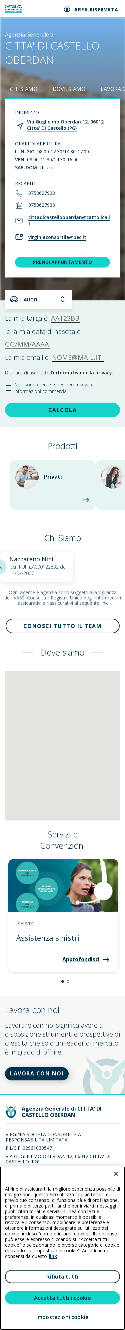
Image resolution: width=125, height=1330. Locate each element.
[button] (62, 981)
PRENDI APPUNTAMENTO (62, 262)
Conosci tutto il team (62, 626)
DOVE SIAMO (69, 89)
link (104, 603)
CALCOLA (62, 410)
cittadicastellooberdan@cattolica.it (69, 220)
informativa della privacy (82, 372)
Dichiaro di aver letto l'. (59, 372)
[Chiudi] (116, 1173)
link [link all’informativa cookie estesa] (53, 1256)
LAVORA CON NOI (37, 1073)
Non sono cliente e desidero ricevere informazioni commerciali (54, 387)
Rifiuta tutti (62, 1276)
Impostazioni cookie (62, 1317)
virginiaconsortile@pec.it (57, 237)
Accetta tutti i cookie (62, 1297)
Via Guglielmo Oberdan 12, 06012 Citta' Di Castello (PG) (65, 124)
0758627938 (41, 193)
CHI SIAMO (23, 89)
